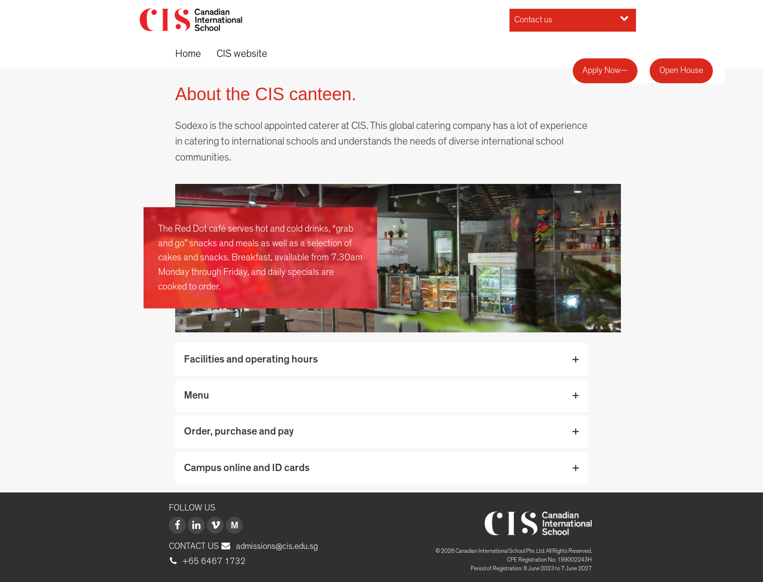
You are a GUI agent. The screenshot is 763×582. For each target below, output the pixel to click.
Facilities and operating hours (251, 359)
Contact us (571, 19)
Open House (681, 70)
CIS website (242, 54)
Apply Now (601, 70)
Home (188, 54)
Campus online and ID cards (246, 468)
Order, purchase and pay (239, 431)
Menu (196, 395)
